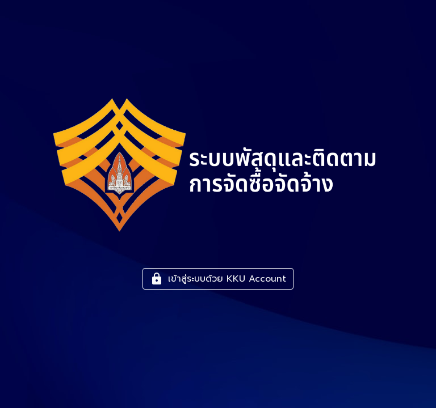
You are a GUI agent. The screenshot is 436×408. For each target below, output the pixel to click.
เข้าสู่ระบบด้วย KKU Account (218, 279)
